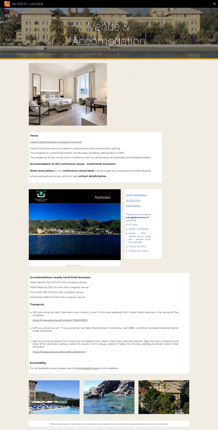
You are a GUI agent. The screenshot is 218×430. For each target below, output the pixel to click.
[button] (214, 4)
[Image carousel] (75, 227)
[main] (109, 33)
